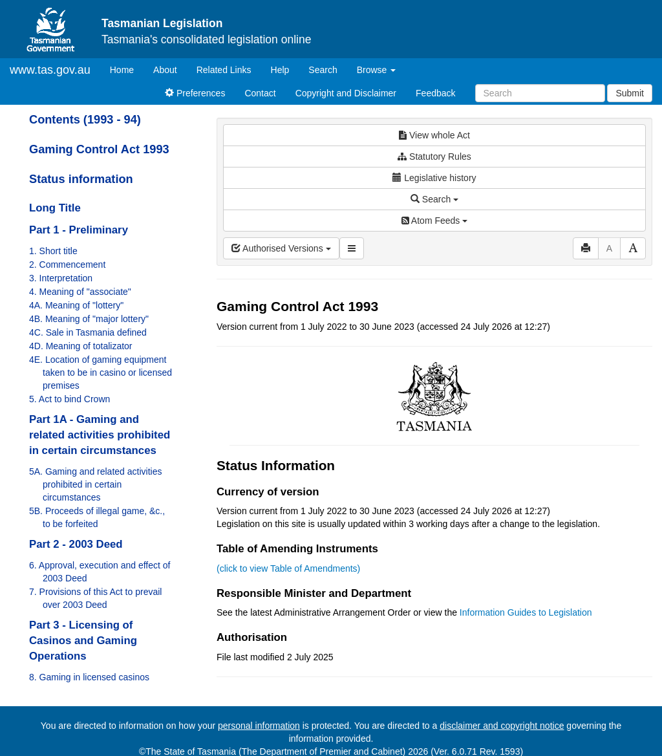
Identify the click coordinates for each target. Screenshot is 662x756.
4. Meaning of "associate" (80, 291)
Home (127, 69)
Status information (81, 179)
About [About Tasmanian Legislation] (165, 70)
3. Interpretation (60, 278)
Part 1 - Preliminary (78, 230)
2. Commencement (67, 264)
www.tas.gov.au (50, 69)
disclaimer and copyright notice (502, 725)
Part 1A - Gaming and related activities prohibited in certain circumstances (99, 435)
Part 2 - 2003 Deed (76, 544)
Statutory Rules (434, 156)
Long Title (55, 208)
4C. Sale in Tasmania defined (88, 332)
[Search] (540, 93)
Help (280, 70)
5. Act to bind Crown (69, 399)
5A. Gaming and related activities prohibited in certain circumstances (95, 484)
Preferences (195, 93)
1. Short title (53, 251)
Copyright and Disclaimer (345, 93)
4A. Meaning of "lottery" (76, 305)
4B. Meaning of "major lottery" (89, 319)
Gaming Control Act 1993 (99, 149)
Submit (629, 93)
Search (322, 70)
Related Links (224, 70)
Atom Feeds (434, 220)
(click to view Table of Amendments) (288, 568)
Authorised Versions (281, 248)
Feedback (435, 93)
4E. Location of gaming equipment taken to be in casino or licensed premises (100, 372)
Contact (259, 93)
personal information (259, 725)
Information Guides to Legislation (526, 612)
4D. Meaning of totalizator (81, 346)
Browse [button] (376, 70)
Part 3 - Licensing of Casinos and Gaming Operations (83, 640)
